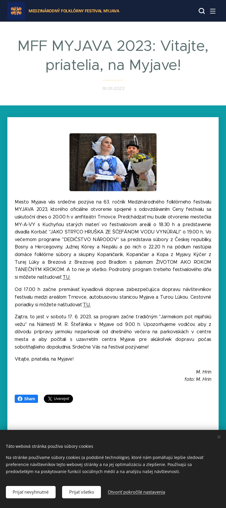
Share (26, 398)
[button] (201, 11)
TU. (66, 277)
